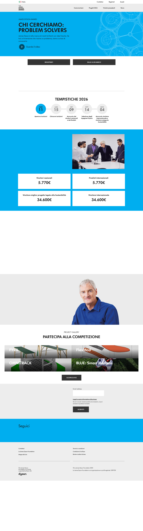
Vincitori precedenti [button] (109, 8)
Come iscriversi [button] (78, 8)
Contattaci (100, 2)
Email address (77, 439)
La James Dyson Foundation (26, 502)
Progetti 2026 (93, 8)
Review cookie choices (79, 504)
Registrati (112, 2)
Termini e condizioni (79, 499)
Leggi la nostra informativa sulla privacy (85, 449)
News (122, 8)
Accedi (122, 2)
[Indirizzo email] (88, 443)
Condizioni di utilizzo (79, 502)
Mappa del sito (23, 505)
